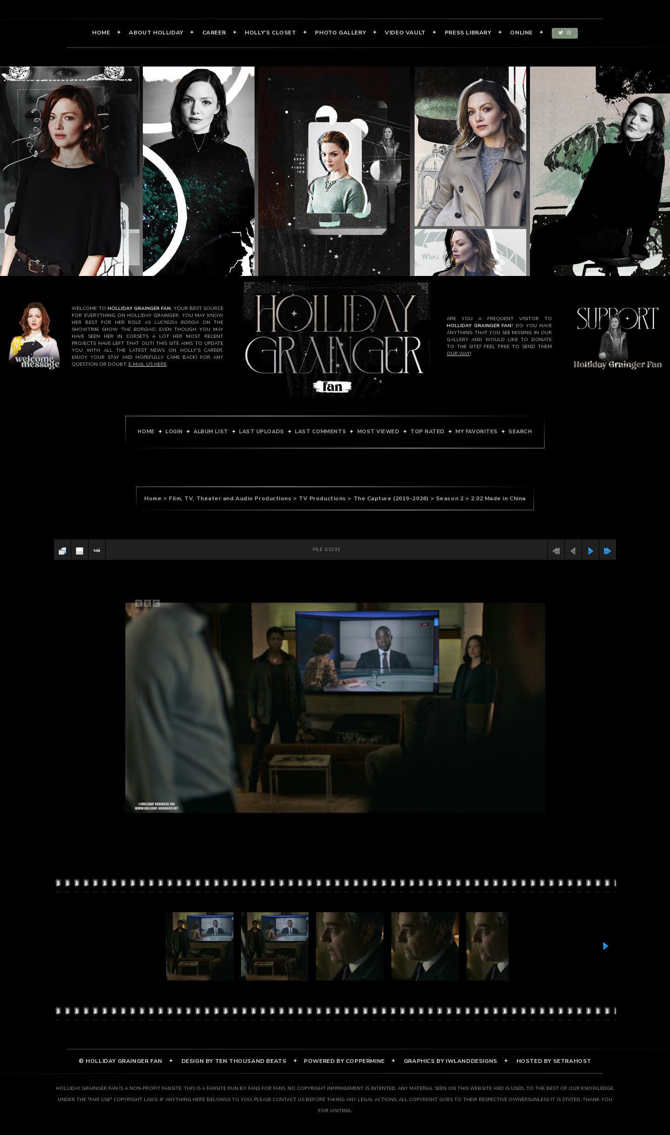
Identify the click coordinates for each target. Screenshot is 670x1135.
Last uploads (261, 431)
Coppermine (365, 1061)
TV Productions (322, 498)
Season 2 (449, 498)
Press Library (468, 33)
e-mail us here (147, 364)
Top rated (427, 431)
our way (458, 353)
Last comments (320, 431)
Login (174, 431)
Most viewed (378, 431)
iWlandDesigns (471, 1061)
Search (520, 431)
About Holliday (156, 33)
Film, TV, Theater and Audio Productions (230, 498)
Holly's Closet (270, 33)
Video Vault (405, 33)
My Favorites (477, 431)
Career (214, 33)
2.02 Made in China (498, 498)
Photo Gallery (340, 33)
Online (521, 33)
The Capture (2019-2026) (391, 498)
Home (101, 33)
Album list (211, 431)
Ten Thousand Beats (251, 1061)
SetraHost (572, 1061)
